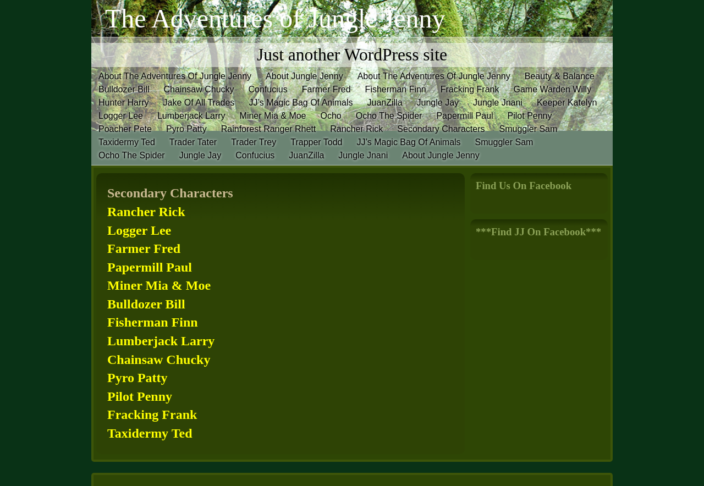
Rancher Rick (356, 129)
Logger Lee (120, 115)
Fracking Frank (470, 89)
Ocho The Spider (389, 115)
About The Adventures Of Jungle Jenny (174, 76)
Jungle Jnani (497, 102)
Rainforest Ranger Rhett (268, 129)
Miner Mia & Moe (273, 115)
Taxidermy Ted (126, 142)
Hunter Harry (123, 102)
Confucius (268, 89)
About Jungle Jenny (304, 76)
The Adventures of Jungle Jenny (275, 18)
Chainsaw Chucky (198, 89)
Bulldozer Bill (123, 89)
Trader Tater (193, 142)
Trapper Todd (316, 142)
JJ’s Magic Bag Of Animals (301, 102)
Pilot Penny (530, 115)
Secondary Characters (441, 129)
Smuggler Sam (528, 129)
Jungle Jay (438, 102)
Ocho (331, 115)
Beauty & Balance (560, 76)
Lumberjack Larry (191, 115)
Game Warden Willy (552, 89)
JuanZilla (385, 102)
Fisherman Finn (395, 89)
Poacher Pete (125, 129)
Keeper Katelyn (567, 102)
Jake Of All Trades (199, 102)
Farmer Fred (326, 89)
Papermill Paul (464, 115)
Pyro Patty (186, 129)
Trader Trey (253, 142)
